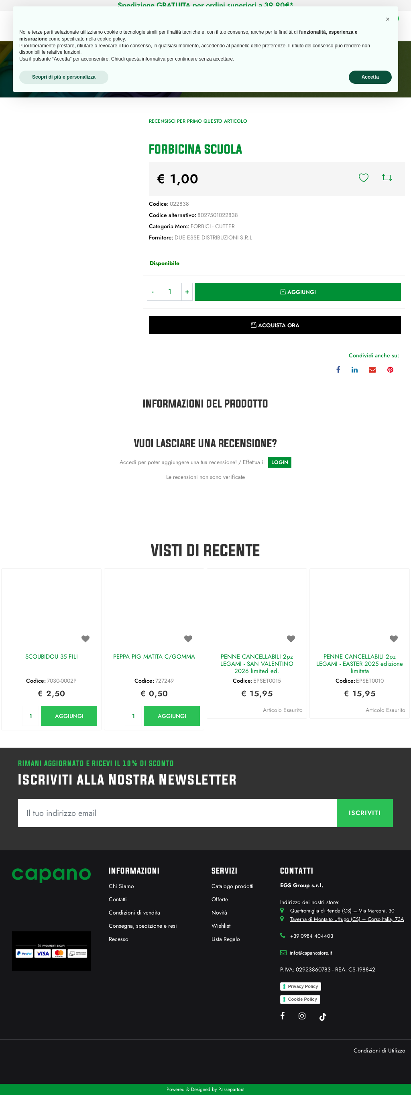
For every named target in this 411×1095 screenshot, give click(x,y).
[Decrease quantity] (152, 292)
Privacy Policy (303, 986)
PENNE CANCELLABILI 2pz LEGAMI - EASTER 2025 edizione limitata (359, 664)
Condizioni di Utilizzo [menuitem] (379, 1050)
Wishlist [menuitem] (221, 926)
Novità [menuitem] (219, 912)
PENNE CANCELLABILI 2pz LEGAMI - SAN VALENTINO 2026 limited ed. (256, 664)
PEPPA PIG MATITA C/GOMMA (154, 657)
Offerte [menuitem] (220, 899)
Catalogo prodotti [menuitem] (233, 886)
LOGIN (279, 462)
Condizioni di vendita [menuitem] (134, 912)
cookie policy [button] (111, 39)
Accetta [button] (370, 77)
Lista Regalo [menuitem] (226, 939)
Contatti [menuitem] (118, 899)
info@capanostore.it (311, 953)
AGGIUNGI (69, 716)
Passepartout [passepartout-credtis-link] (231, 1089)
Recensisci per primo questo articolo (198, 121)
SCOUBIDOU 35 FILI (51, 657)
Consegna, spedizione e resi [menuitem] (143, 926)
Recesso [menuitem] (118, 939)
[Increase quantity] (187, 292)
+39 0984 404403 (311, 936)
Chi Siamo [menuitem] (121, 886)
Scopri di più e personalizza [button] (64, 77)
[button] (68, 162)
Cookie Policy (302, 999)
